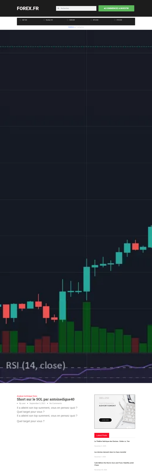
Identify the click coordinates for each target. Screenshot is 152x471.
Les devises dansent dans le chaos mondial (110, 452)
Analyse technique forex (27, 396)
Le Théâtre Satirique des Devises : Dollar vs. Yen (112, 441)
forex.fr (28, 8)
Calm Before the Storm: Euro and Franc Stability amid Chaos (114, 463)
